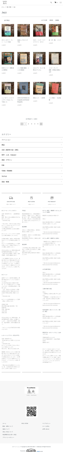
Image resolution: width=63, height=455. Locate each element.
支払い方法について (7, 432)
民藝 (3, 165)
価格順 (51, 20)
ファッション (6, 139)
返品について (5, 429)
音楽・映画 (9, 7)
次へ (41, 124)
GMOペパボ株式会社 (37, 447)
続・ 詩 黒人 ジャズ (55, 40)
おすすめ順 (44, 20)
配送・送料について (7, 427)
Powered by (31, 451)
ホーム (3, 7)
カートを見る (44, 427)
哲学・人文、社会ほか (9, 154)
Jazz (15, 7)
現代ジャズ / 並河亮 (39, 98)
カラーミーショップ (16, 447)
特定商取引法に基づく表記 (8, 435)
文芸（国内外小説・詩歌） (10, 149)
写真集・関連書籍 (7, 171)
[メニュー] (60, 2)
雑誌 (3, 144)
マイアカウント (45, 424)
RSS (23, 424)
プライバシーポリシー (7, 438)
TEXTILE (5, 177)
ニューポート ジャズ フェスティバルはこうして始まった (8, 100)
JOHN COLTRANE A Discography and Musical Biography (23, 100)
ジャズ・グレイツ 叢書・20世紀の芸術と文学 (55, 70)
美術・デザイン (7, 160)
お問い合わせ (44, 429)
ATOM (26, 424)
